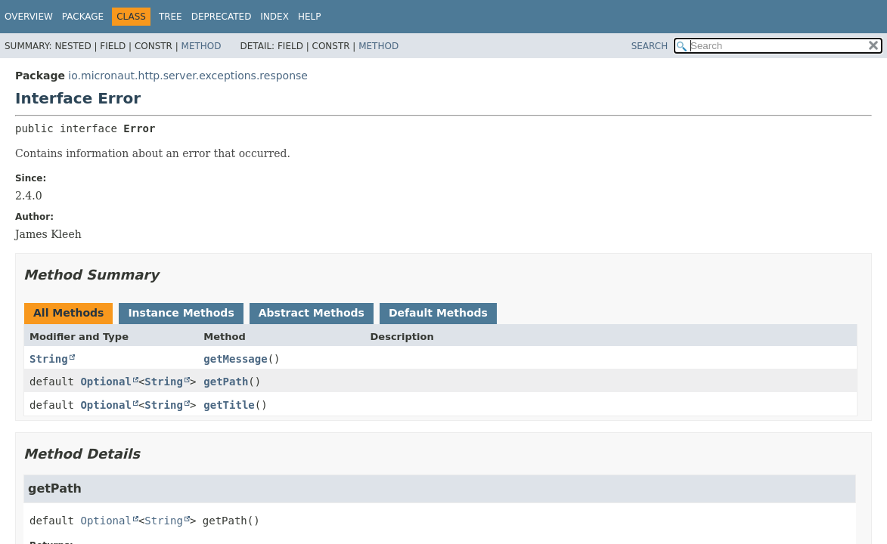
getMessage (235, 359)
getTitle (228, 405)
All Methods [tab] (68, 313)
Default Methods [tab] (438, 313)
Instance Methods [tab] (181, 313)
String (48, 359)
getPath (225, 382)
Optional (105, 382)
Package (83, 16)
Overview (29, 16)
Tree (170, 16)
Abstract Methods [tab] (311, 313)
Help (309, 16)
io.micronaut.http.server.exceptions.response (188, 76)
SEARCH (649, 46)
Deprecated (221, 16)
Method (201, 46)
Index (274, 16)
